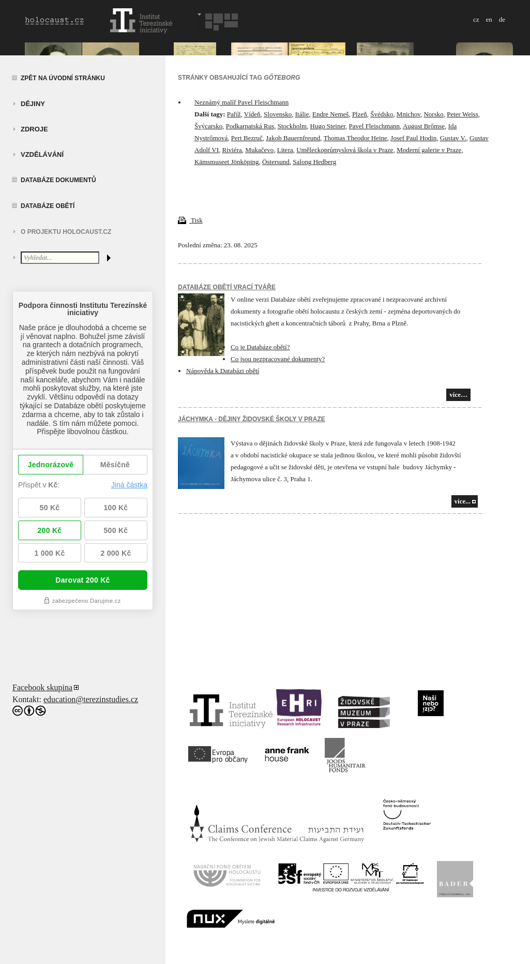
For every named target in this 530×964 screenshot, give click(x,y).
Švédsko (381, 114)
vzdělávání (42, 154)
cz (476, 19)
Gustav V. (453, 138)
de (502, 19)
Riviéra (232, 150)
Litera (285, 150)
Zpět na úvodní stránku (63, 78)
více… (458, 394)
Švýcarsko (208, 126)
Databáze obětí (47, 206)
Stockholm (292, 126)
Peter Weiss (462, 114)
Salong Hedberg (314, 162)
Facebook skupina (42, 687)
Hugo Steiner (327, 126)
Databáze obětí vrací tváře (227, 287)
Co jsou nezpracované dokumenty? (278, 359)
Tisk (190, 220)
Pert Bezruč (247, 138)
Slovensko (278, 114)
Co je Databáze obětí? (260, 347)
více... (463, 501)
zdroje (34, 129)
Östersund (276, 162)
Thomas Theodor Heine (355, 138)
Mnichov (408, 114)
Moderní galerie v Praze (429, 150)
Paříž (234, 114)
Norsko (433, 114)
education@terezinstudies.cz (90, 699)
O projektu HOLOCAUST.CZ (66, 231)
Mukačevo (259, 150)
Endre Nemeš (330, 114)
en (489, 19)
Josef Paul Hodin (413, 138)
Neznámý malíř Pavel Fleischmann (241, 102)
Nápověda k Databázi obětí (222, 371)
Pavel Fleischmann (374, 126)
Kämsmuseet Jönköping (226, 162)
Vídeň (252, 114)
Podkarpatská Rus (250, 126)
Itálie (302, 114)
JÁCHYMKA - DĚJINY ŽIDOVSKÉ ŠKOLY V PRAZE (251, 419)
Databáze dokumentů (58, 180)
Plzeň (359, 114)
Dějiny (33, 104)
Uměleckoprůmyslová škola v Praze (344, 150)
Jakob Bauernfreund (293, 138)
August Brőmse (424, 126)
